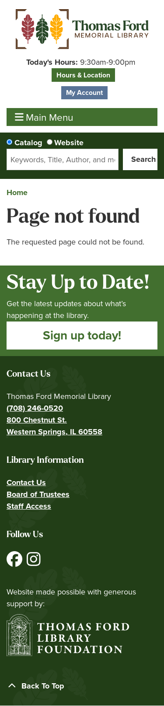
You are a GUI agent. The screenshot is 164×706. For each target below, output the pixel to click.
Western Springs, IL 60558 (54, 431)
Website (69, 142)
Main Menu (44, 117)
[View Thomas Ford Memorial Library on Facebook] (15, 562)
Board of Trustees (38, 494)
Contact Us (26, 482)
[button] (81, 62)
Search (143, 159)
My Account (84, 92)
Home (17, 192)
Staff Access (29, 506)
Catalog (28, 142)
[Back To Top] (82, 686)
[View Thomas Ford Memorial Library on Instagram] (34, 562)
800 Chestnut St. (37, 420)
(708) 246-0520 (35, 408)
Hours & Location (83, 75)
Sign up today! (82, 335)
